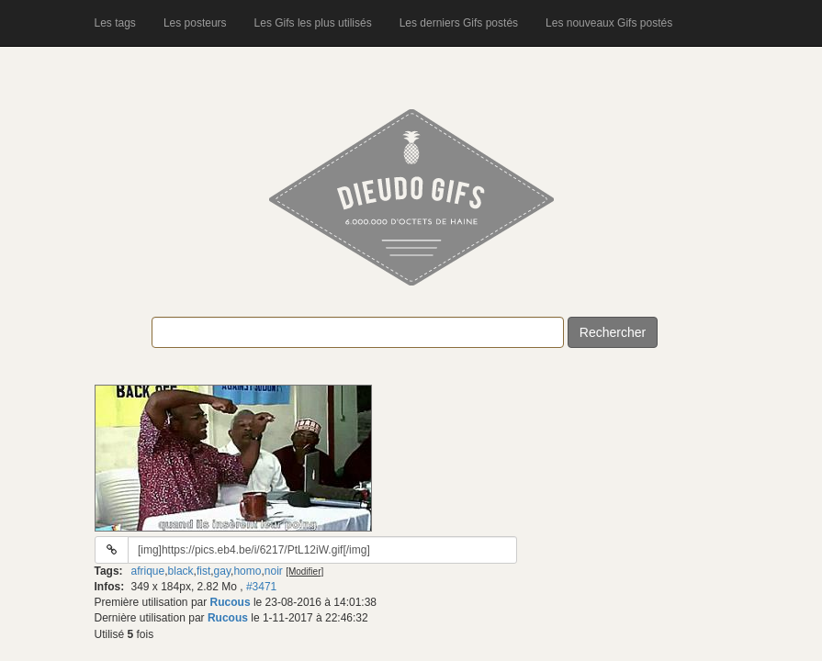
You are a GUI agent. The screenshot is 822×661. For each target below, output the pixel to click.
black (181, 571)
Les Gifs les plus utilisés (313, 23)
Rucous (230, 602)
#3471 (261, 586)
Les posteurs (195, 23)
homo (247, 571)
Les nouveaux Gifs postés (609, 23)
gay (222, 571)
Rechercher (613, 332)
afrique (148, 571)
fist (203, 571)
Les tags (115, 23)
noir (274, 571)
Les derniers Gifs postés (459, 23)
